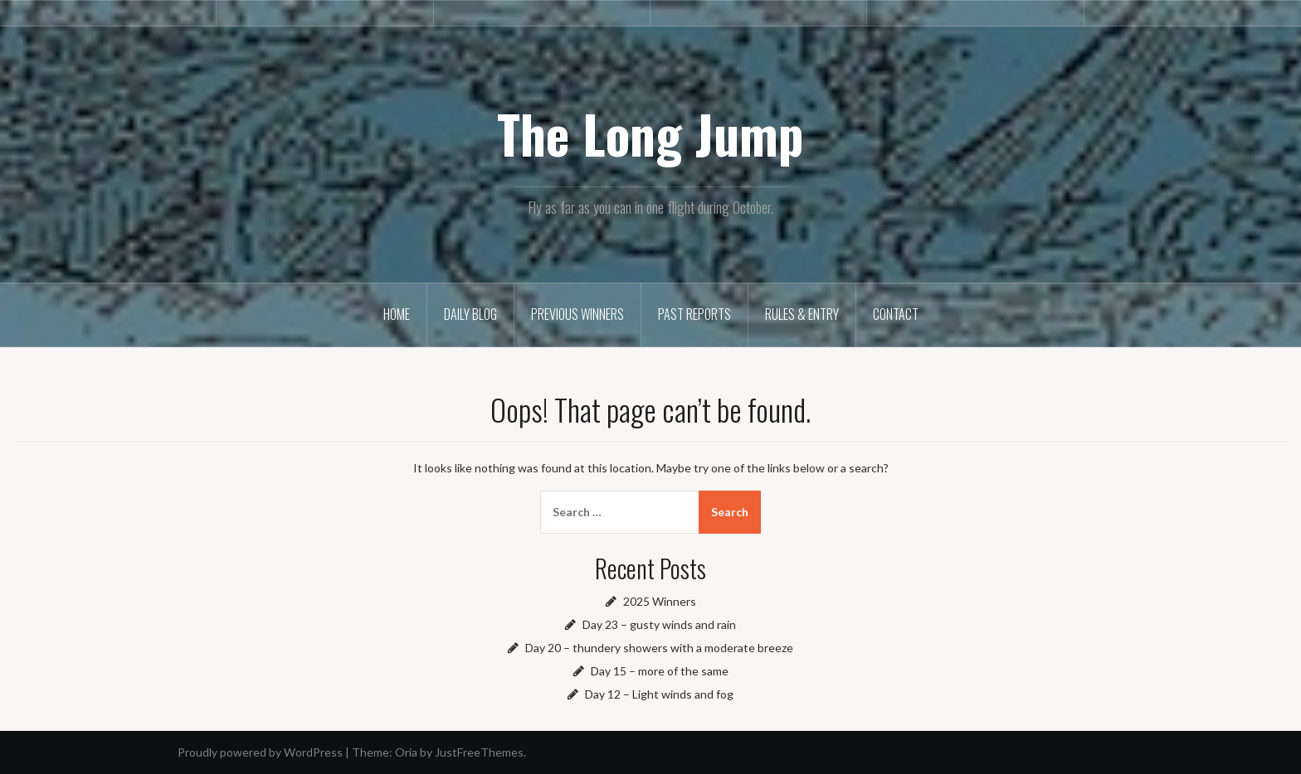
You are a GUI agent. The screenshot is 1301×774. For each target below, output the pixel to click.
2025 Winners (659, 601)
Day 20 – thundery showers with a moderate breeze (659, 648)
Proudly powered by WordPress (260, 752)
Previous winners (577, 314)
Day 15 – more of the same (659, 671)
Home (396, 314)
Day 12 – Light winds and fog (659, 694)
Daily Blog (470, 314)
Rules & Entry (802, 314)
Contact (895, 314)
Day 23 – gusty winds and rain (659, 624)
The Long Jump (650, 133)
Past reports (694, 314)
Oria (406, 752)
